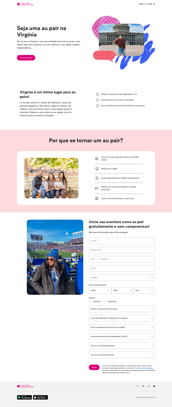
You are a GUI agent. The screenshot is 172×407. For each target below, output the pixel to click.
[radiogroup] (122, 301)
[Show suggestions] (152, 277)
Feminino (97, 302)
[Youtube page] (154, 386)
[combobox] (93, 259)
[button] (26, 57)
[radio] (95, 301)
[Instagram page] (143, 386)
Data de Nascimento (98, 285)
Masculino (112, 302)
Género (92, 298)
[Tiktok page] (149, 386)
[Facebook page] (137, 386)
